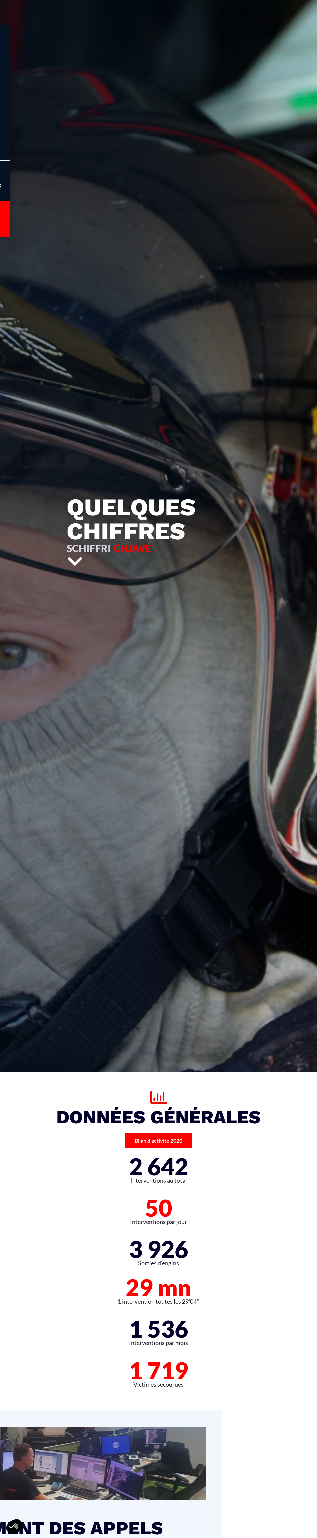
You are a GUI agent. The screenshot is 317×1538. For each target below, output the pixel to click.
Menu (37, 105)
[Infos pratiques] (37, 174)
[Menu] (37, 93)
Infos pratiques (37, 186)
